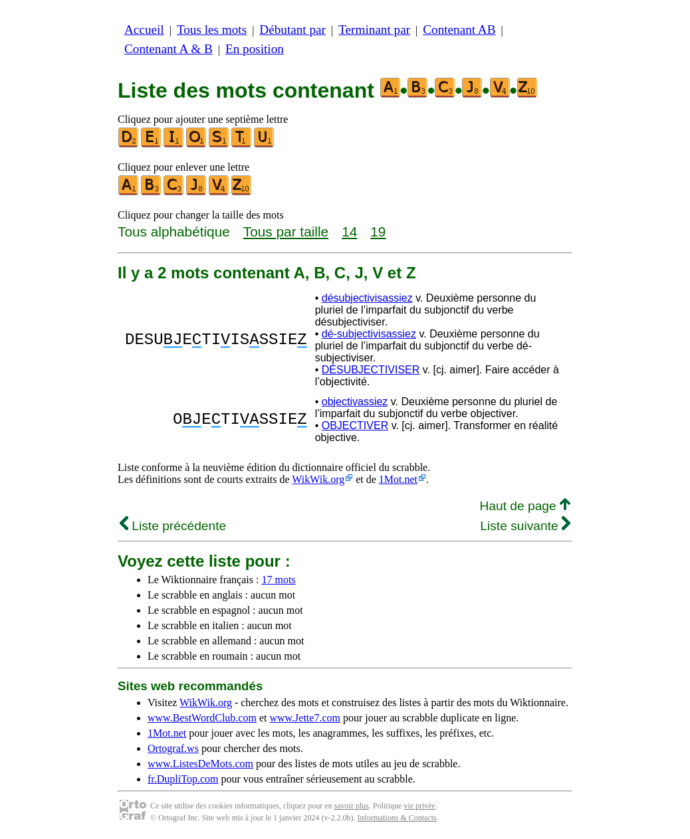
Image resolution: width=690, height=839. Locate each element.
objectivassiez (355, 401)
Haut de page (524, 506)
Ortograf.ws (173, 748)
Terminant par (374, 30)
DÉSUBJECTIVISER (371, 369)
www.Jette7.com (304, 717)
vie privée (419, 805)
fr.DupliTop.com (183, 779)
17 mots (278, 579)
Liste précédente (173, 526)
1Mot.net (398, 479)
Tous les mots (212, 30)
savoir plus (351, 805)
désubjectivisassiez (367, 298)
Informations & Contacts (396, 817)
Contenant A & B (168, 49)
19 (378, 231)
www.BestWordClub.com (202, 717)
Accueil (144, 30)
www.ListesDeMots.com (200, 763)
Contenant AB (459, 30)
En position (254, 49)
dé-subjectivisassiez (369, 333)
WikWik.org (318, 479)
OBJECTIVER (355, 425)
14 (349, 231)
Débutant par (292, 30)
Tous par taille (285, 231)
